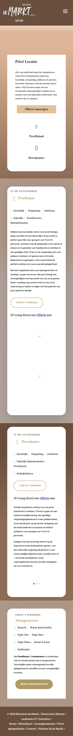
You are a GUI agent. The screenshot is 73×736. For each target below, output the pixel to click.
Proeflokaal (36, 136)
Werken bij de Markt (50, 728)
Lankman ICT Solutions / (36, 718)
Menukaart (25, 723)
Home (12, 723)
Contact (31, 728)
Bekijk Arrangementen (34, 684)
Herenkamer (36, 158)
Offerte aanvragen (36, 109)
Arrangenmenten (44, 723)
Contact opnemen (27, 303)
